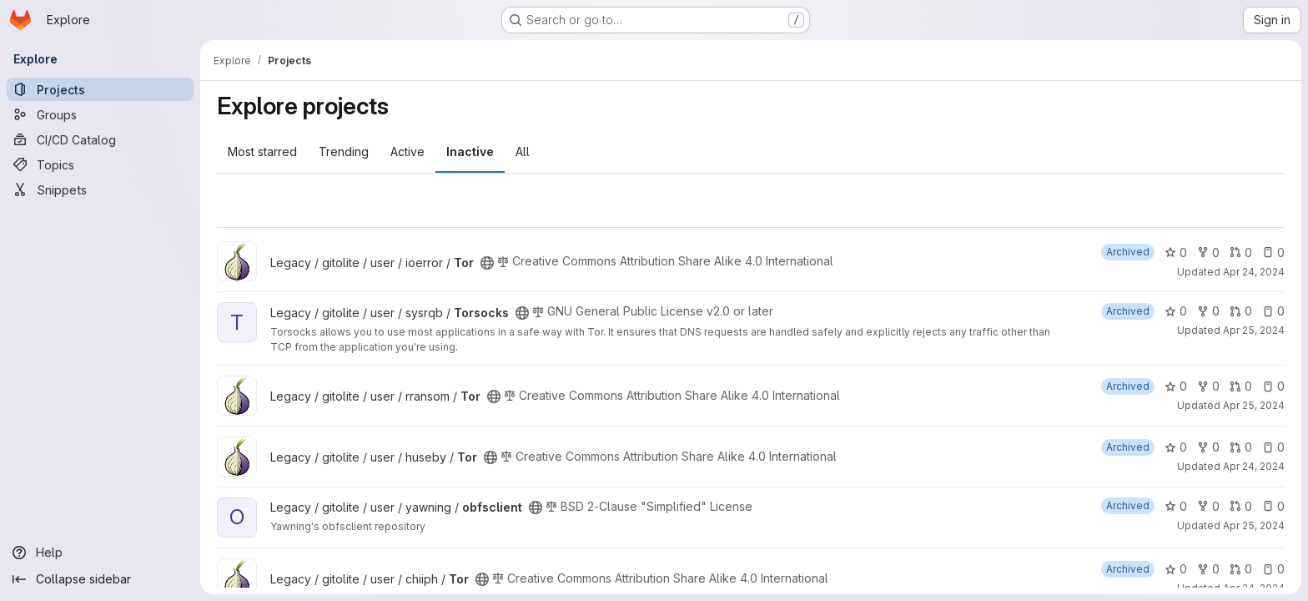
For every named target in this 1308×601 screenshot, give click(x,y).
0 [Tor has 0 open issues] (1273, 252)
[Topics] (100, 164)
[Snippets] (100, 189)
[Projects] (100, 89)
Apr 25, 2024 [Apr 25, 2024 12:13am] (1254, 405)
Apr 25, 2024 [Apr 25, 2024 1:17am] (1254, 330)
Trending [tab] (344, 151)
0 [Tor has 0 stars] (1176, 252)
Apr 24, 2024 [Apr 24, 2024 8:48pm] (1254, 466)
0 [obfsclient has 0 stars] (1176, 506)
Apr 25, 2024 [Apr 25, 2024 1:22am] (1254, 525)
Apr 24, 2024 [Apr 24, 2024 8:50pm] (1254, 271)
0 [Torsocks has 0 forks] (1208, 311)
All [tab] (523, 151)
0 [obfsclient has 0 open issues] (1273, 506)
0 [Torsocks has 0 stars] (1176, 311)
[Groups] (100, 114)
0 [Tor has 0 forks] (1208, 252)
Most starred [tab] (262, 151)
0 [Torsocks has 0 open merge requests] (1241, 311)
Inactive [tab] (470, 151)
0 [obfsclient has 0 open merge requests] (1241, 506)
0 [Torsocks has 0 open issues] (1273, 311)
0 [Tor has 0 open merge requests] (1241, 252)
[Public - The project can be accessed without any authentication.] (487, 263)
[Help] (100, 552)
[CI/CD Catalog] (100, 139)
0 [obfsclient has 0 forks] (1208, 506)
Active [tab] (407, 151)
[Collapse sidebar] (100, 579)
